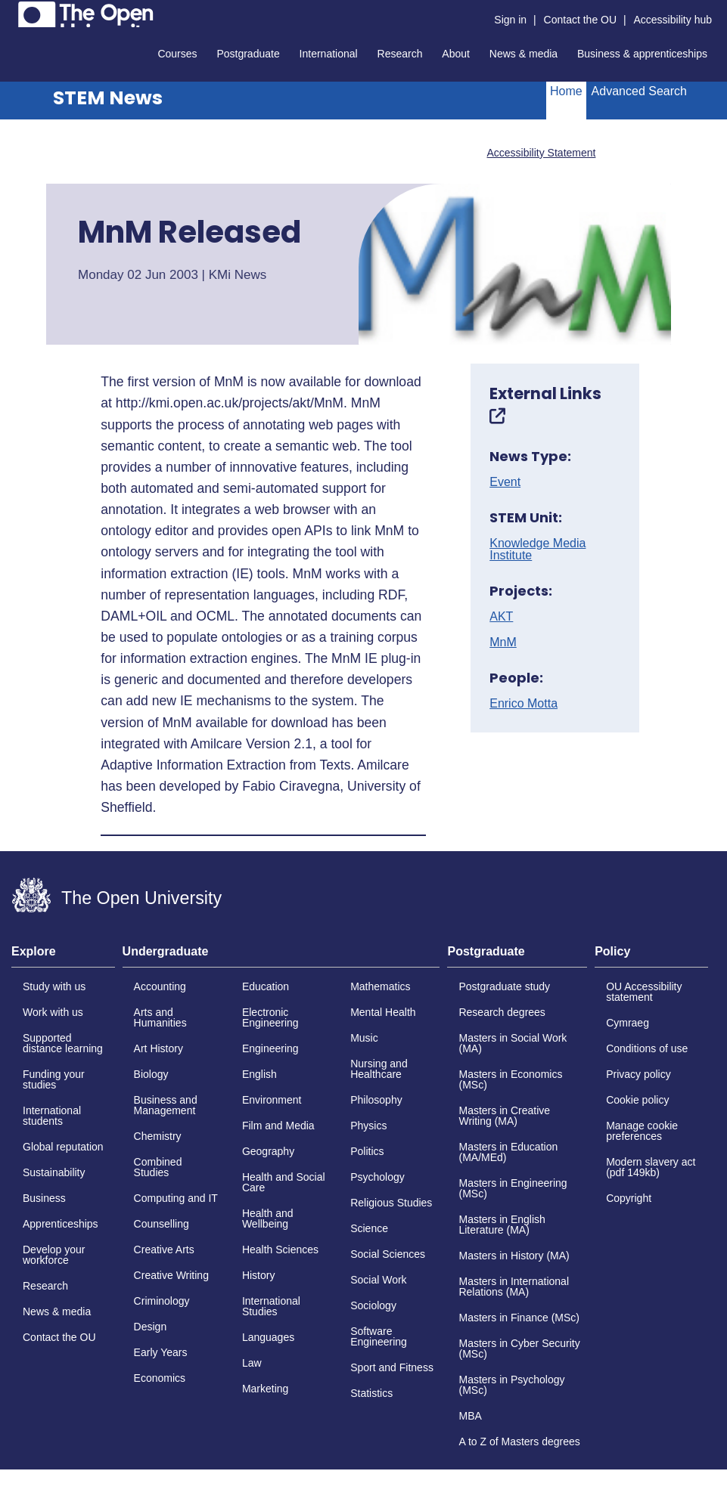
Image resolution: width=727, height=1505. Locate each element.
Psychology (377, 1177)
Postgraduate (247, 54)
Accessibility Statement (540, 153)
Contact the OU (580, 20)
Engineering (270, 1048)
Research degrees (501, 1012)
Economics (159, 1378)
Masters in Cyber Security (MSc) (518, 1348)
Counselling (161, 1224)
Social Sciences (387, 1254)
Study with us (54, 986)
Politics (367, 1151)
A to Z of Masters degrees (518, 1441)
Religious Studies (391, 1203)
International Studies (271, 1306)
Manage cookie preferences (642, 1130)
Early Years (161, 1352)
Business (44, 1198)
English (259, 1074)
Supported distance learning (63, 1043)
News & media (523, 54)
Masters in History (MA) (513, 1256)
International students (52, 1115)
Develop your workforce (54, 1254)
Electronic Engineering (270, 1017)
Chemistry (158, 1136)
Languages (268, 1337)
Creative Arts (164, 1249)
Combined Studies (158, 1167)
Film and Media (278, 1125)
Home (566, 91)
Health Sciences (280, 1249)
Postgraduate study (504, 986)
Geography (268, 1151)
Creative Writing (171, 1275)
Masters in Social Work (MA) (512, 1043)
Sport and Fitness (391, 1367)
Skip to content (11, 11)
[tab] (63, 956)
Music (364, 1038)
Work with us (53, 1012)
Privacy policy (638, 1074)
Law (252, 1363)
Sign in (510, 19)
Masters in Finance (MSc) (518, 1317)
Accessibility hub (673, 19)
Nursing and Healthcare (379, 1069)
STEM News (108, 97)
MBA (469, 1416)
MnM (503, 642)
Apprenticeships (60, 1224)
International (329, 54)
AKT (501, 617)
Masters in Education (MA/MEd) (508, 1152)
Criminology (162, 1301)
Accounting (160, 986)
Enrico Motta (523, 704)
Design (150, 1327)
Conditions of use (647, 1048)
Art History (158, 1048)
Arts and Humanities (160, 1017)
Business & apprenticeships (642, 54)
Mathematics (380, 986)
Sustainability (54, 1172)
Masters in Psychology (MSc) (511, 1384)
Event (504, 482)
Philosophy (376, 1100)
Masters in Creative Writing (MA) (504, 1115)
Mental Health (382, 1012)
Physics (368, 1125)
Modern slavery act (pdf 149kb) (650, 1167)
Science (369, 1228)
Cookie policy (637, 1100)
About (456, 54)
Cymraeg (627, 1023)
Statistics (371, 1393)
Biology (151, 1074)
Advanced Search (639, 91)
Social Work (378, 1280)
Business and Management (165, 1105)
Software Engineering (378, 1336)
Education (265, 986)
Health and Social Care (283, 1182)
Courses (177, 54)
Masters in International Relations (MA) (513, 1286)
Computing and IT (176, 1198)
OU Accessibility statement (644, 991)
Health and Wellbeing (268, 1218)
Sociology (373, 1305)
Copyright (628, 1198)
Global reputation (63, 1147)
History (258, 1275)
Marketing (265, 1389)
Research (400, 54)
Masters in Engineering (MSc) (512, 1188)
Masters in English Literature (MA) (501, 1224)
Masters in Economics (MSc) (510, 1079)
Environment (272, 1100)
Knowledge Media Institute (537, 549)
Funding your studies (54, 1079)
